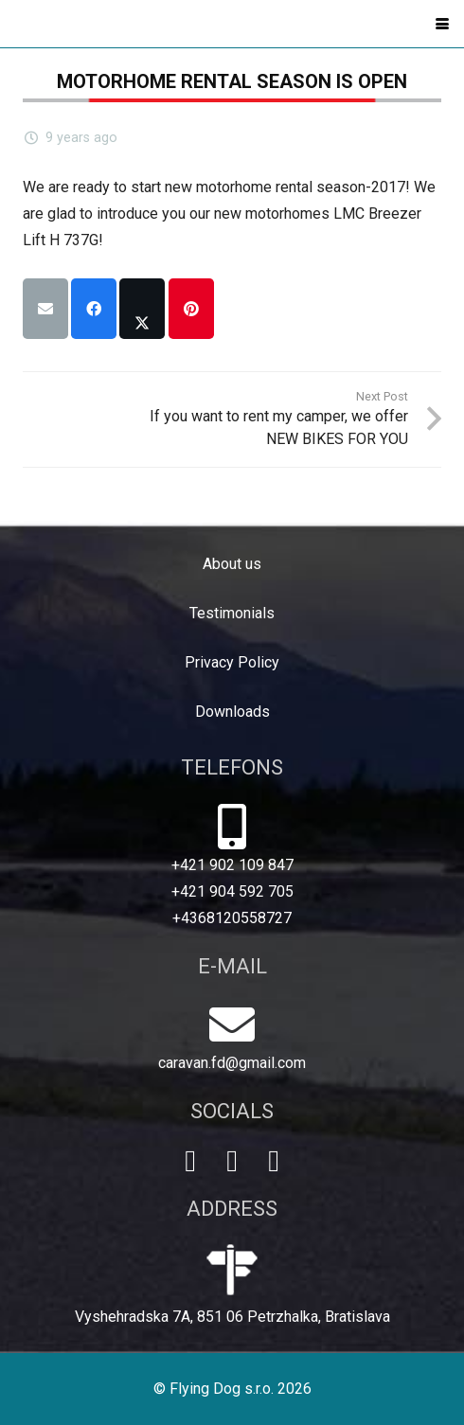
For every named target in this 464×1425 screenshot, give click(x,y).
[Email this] (45, 308)
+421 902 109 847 (232, 865)
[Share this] (93, 308)
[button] (442, 23)
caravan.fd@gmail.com (232, 1063)
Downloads (232, 712)
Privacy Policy (232, 662)
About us (232, 564)
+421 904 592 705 (232, 891)
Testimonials (232, 613)
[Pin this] (191, 308)
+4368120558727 (232, 918)
